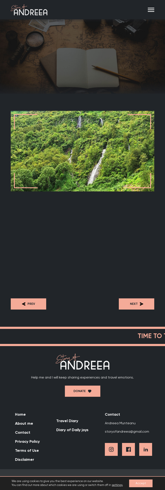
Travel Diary (67, 421)
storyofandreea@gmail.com (127, 432)
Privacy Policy (27, 442)
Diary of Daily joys (72, 430)
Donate (79, 391)
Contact (22, 433)
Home (20, 415)
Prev (28, 304)
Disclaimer (24, 460)
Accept (141, 483)
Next (136, 304)
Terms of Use (27, 451)
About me (24, 424)
